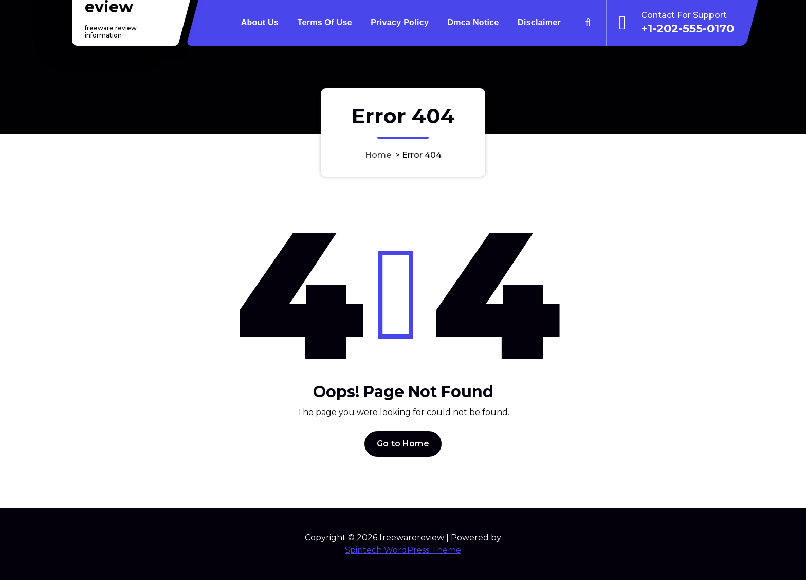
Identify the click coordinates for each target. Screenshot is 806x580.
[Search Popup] (588, 22)
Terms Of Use (325, 22)
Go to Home (403, 455)
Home (378, 155)
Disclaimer (539, 22)
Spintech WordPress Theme (403, 550)
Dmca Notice (473, 22)
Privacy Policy (400, 22)
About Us (260, 22)
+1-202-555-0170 (687, 28)
